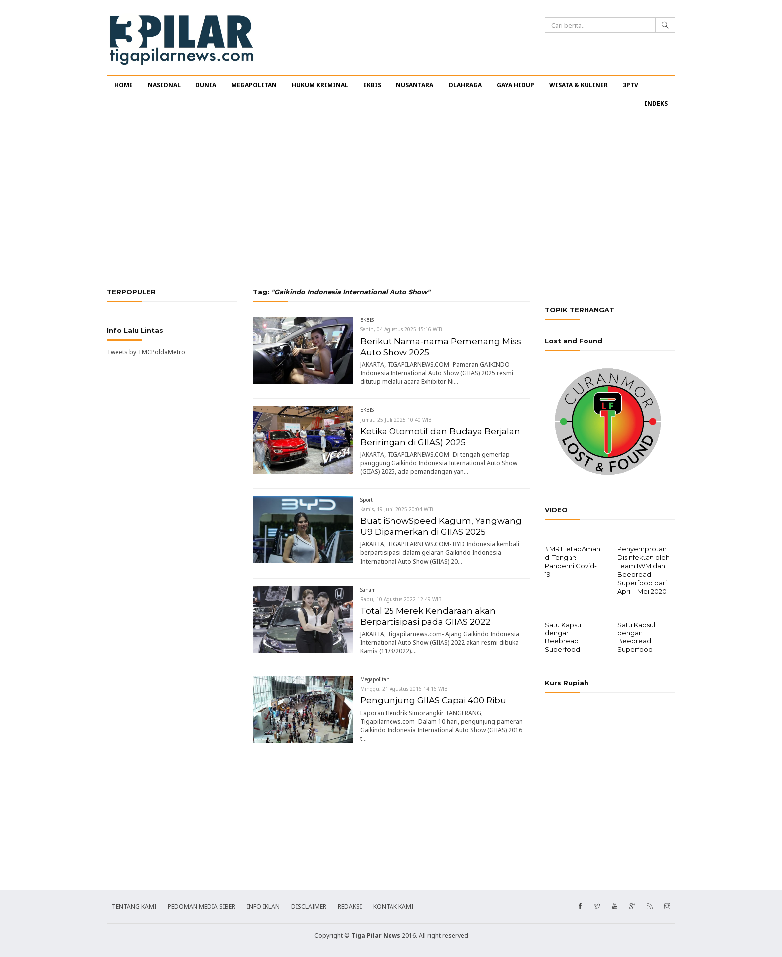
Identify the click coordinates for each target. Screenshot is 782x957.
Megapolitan (375, 679)
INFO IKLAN (263, 905)
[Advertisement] (391, 200)
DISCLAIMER (308, 905)
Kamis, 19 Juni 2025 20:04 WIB (396, 509)
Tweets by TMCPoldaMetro (146, 352)
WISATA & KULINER (578, 85)
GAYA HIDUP (515, 85)
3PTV (630, 85)
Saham (368, 589)
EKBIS (372, 85)
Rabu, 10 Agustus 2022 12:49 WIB (401, 599)
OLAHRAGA (465, 85)
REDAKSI (350, 905)
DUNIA (206, 85)
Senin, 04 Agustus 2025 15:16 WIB (401, 329)
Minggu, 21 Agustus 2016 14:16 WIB (404, 688)
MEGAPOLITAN (254, 85)
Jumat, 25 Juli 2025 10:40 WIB (396, 419)
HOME (123, 85)
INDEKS (656, 103)
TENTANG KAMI (134, 905)
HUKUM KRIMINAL (320, 85)
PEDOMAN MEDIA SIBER (201, 905)
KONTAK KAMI (393, 905)
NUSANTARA (414, 85)
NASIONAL (164, 85)
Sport (366, 499)
